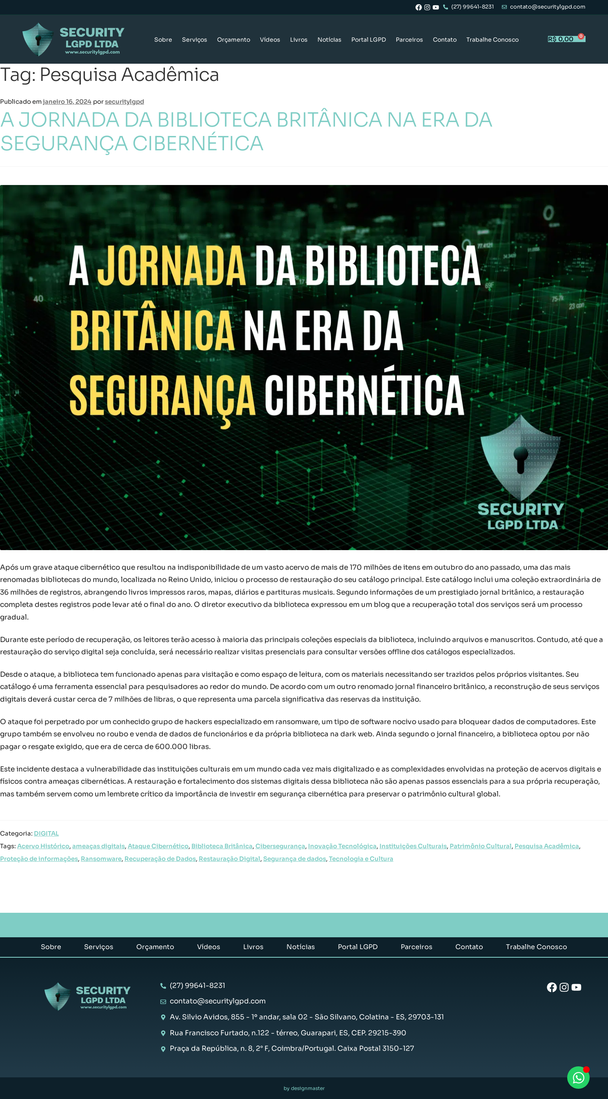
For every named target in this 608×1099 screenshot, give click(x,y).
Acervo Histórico (43, 846)
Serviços (194, 39)
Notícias (329, 39)
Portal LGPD (368, 39)
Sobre (163, 39)
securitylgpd (124, 101)
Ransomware (101, 859)
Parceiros (409, 39)
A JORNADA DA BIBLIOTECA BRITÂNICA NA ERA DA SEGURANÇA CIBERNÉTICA (246, 131)
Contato (445, 39)
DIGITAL (46, 833)
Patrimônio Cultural (481, 846)
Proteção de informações (39, 859)
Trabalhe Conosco (492, 39)
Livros (299, 39)
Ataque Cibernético (158, 846)
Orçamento (233, 39)
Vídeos (270, 39)
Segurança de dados (294, 859)
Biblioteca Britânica (222, 846)
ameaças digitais (98, 846)
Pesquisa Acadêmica (547, 846)
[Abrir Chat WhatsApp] (578, 1077)
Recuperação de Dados (160, 859)
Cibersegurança (280, 846)
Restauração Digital (229, 859)
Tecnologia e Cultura (361, 859)
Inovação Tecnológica (342, 846)
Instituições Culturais (413, 846)
